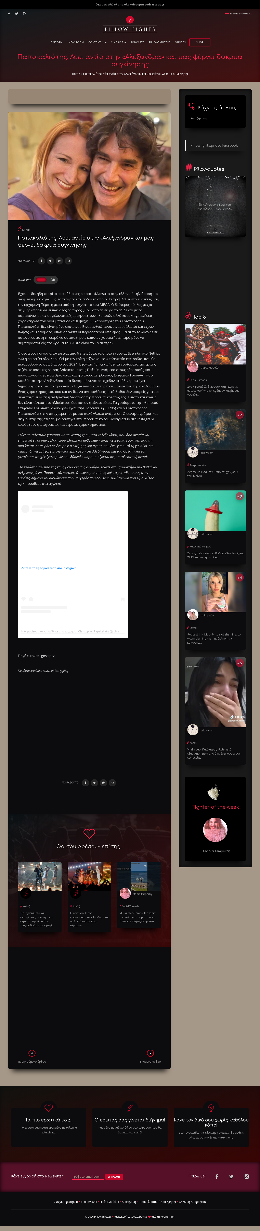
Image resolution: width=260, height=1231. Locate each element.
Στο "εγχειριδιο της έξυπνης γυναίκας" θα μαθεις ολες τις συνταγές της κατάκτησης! (211, 1135)
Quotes (180, 42)
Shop (200, 42)
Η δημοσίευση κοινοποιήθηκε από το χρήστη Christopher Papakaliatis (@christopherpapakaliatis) (82, 631)
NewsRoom (76, 42)
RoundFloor (167, 1216)
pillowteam (206, 453)
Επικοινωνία (89, 1202)
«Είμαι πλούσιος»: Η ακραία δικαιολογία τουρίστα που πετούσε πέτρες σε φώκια (138, 917)
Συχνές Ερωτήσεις (66, 1202)
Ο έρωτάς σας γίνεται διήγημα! (130, 1120)
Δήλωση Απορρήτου (192, 1202)
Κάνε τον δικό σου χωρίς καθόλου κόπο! (211, 1123)
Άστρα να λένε (198, 465)
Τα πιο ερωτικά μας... (48, 1120)
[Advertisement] (89, 999)
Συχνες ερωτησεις (241, 13)
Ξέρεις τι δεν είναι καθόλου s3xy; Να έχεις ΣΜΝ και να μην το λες (215, 555)
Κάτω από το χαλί (200, 546)
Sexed (193, 628)
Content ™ (97, 42)
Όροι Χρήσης (167, 1202)
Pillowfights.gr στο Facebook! (214, 145)
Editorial (57, 42)
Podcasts (137, 42)
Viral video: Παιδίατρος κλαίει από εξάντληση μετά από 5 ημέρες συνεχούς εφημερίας (213, 753)
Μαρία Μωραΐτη (142, 894)
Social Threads (130, 906)
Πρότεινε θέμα (109, 1202)
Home (76, 74)
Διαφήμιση (129, 1202)
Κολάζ (26, 230)
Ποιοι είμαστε (148, 1202)
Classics (118, 42)
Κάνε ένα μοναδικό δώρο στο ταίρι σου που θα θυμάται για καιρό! (129, 1130)
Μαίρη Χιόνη (207, 615)
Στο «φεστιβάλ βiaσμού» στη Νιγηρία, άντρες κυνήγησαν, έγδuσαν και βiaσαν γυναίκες (213, 391)
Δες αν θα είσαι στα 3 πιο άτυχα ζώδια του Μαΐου (212, 474)
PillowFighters (159, 42)
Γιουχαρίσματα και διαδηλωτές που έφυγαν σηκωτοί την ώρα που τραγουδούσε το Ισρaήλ (36, 919)
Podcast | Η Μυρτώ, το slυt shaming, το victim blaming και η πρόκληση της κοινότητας (214, 638)
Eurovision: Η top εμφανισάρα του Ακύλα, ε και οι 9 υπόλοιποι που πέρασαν (89, 919)
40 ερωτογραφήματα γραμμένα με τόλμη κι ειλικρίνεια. (49, 1130)
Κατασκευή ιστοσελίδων (129, 1216)
